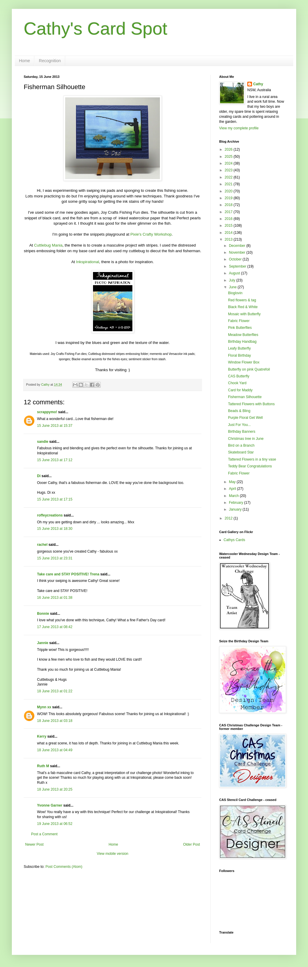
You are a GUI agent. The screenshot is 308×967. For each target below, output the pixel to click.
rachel (42, 545)
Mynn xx (44, 707)
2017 (229, 212)
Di (39, 476)
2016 (229, 219)
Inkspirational (87, 262)
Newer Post (34, 844)
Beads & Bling (239, 411)
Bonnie (43, 614)
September (238, 266)
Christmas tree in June (246, 439)
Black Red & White (243, 307)
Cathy (258, 84)
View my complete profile (239, 128)
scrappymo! (47, 412)
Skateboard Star (241, 452)
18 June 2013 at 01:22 (54, 691)
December (237, 246)
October (236, 259)
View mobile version (113, 854)
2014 (229, 233)
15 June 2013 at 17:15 (54, 499)
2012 (229, 518)
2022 (229, 177)
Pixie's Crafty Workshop (150, 234)
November (237, 252)
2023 (229, 170)
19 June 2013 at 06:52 (54, 824)
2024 (229, 163)
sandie (42, 442)
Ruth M (43, 766)
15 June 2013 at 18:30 (54, 529)
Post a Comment (44, 834)
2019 (229, 198)
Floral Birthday (239, 355)
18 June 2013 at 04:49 (54, 750)
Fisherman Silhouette (245, 397)
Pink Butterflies (240, 328)
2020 (229, 191)
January (236, 509)
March (234, 496)
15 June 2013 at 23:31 (54, 558)
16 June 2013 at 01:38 (54, 598)
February (236, 503)
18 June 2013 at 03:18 (54, 721)
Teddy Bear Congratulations (250, 466)
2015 (229, 225)
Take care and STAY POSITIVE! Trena (68, 574)
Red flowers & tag (242, 300)
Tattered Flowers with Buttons (251, 404)
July (232, 280)
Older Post (191, 844)
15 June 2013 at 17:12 (54, 460)
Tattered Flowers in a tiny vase (252, 459)
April (233, 489)
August (235, 273)
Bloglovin (235, 293)
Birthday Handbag (242, 342)
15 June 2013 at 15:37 (54, 426)
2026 (229, 149)
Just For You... (239, 425)
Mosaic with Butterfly (244, 314)
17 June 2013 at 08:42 (54, 627)
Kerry (41, 736)
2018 (229, 205)
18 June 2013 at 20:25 (54, 789)
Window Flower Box (243, 362)
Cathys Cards (234, 540)
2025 (229, 157)
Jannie (42, 643)
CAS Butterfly (238, 376)
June (233, 287)
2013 (229, 239)
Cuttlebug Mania (48, 245)
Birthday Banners (241, 431)
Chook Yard (237, 383)
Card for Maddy (240, 390)
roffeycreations (50, 515)
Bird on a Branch (241, 445)
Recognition (50, 60)
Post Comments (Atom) (63, 867)
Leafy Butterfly (239, 348)
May (233, 482)
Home (24, 60)
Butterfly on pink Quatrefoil (249, 369)
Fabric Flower (239, 321)
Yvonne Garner (49, 805)
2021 (229, 184)
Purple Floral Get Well (245, 418)
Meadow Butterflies (243, 335)
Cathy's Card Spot (95, 28)
